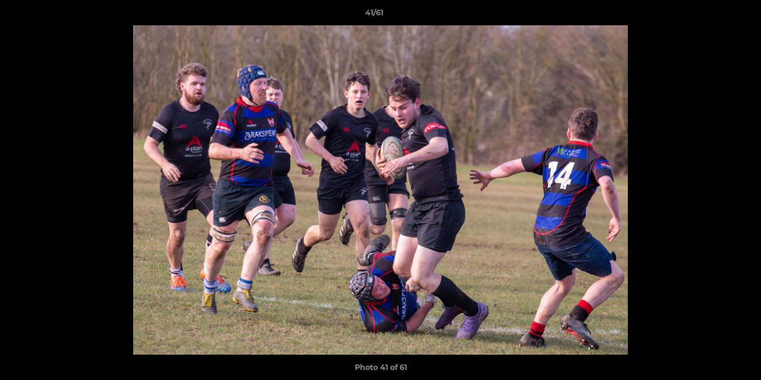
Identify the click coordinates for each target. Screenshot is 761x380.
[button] (716, 15)
